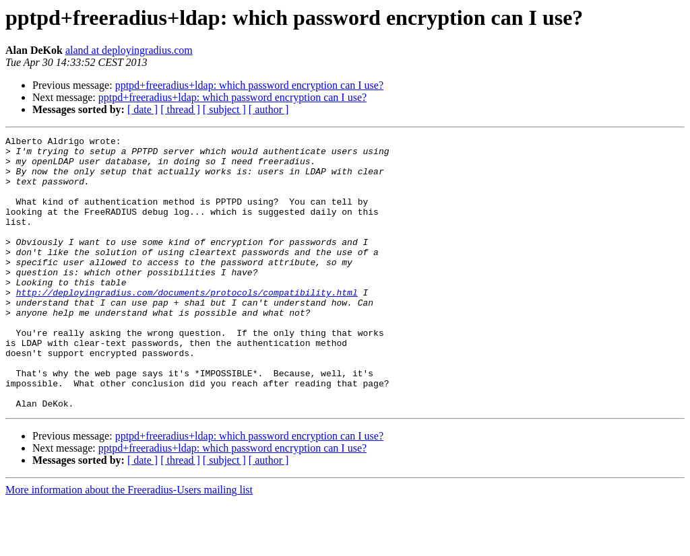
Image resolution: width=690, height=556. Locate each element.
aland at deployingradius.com (129, 50)
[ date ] (142, 109)
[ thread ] (180, 109)
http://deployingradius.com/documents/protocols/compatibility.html (187, 324)
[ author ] (269, 109)
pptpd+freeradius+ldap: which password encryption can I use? (249, 85)
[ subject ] (224, 109)
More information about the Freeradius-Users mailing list (129, 544)
